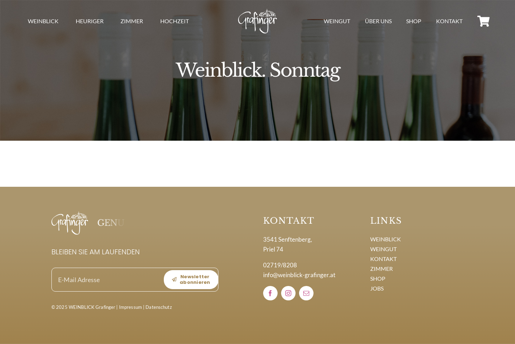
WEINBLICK (385, 239)
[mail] (306, 293)
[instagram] (288, 293)
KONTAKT (383, 258)
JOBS (377, 288)
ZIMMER (381, 268)
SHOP (377, 278)
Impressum (130, 307)
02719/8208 (280, 265)
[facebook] (270, 293)
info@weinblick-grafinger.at (299, 275)
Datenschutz (158, 307)
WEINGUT (383, 249)
